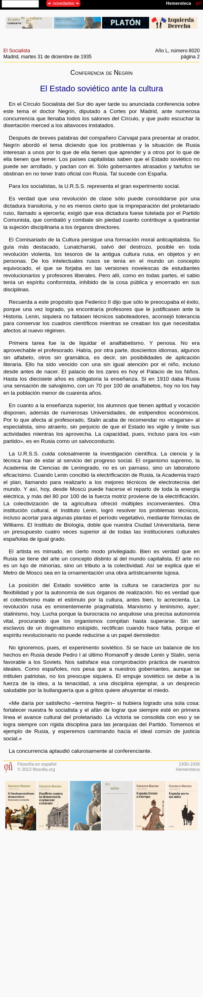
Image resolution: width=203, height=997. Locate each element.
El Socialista (16, 51)
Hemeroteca (188, 769)
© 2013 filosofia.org (36, 769)
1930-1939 (189, 764)
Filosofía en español (36, 764)
